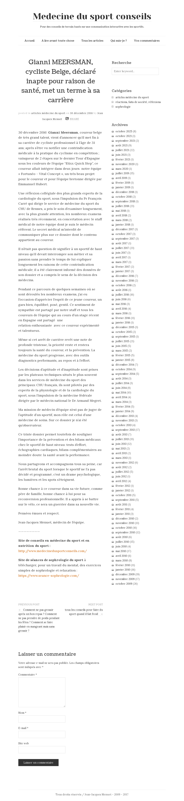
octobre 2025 (124, 131)
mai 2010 (121, 551)
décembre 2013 (125, 416)
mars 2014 (122, 402)
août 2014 (122, 378)
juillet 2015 (122, 341)
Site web (23, 743)
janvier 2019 (123, 187)
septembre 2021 (125, 140)
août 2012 (122, 467)
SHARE (74, 119)
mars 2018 (122, 220)
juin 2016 (121, 299)
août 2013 (121, 434)
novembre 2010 (125, 523)
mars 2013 (122, 458)
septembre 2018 (125, 201)
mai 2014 (121, 392)
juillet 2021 (122, 150)
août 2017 (122, 243)
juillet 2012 (122, 471)
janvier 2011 (123, 514)
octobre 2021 (124, 136)
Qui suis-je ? (119, 40)
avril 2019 (121, 178)
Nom (22, 712)
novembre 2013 (125, 420)
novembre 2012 (125, 462)
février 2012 (123, 485)
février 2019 (123, 182)
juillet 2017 (122, 248)
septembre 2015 (125, 336)
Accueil (29, 40)
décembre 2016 (125, 276)
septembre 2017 (125, 238)
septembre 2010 (125, 532)
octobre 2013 (124, 425)
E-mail (23, 728)
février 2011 (123, 509)
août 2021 (122, 145)
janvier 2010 (123, 569)
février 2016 (123, 318)
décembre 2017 (125, 229)
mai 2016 (121, 304)
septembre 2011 (125, 499)
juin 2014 (121, 388)
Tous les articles (92, 40)
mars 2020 (122, 168)
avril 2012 (121, 481)
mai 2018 (121, 210)
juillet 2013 (122, 439)
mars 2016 (122, 313)
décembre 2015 (125, 327)
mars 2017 (122, 262)
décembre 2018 (125, 192)
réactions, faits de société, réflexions (138, 102)
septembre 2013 (125, 429)
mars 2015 (122, 350)
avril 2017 (121, 257)
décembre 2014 (125, 364)
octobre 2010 (124, 527)
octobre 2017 (124, 234)
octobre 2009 (124, 583)
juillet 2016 (122, 294)
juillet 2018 (122, 206)
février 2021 (123, 159)
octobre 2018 (124, 196)
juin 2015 (121, 346)
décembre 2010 (125, 518)
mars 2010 (122, 560)
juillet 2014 (122, 383)
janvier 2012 (123, 490)
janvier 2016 (123, 322)
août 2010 (122, 537)
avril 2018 (121, 215)
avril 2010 (121, 555)
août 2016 (122, 290)
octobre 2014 (124, 369)
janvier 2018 (123, 224)
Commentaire (27, 674)
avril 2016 (121, 308)
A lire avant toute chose (58, 40)
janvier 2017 (123, 271)
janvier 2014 (123, 411)
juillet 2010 (122, 541)
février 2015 (123, 355)
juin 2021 (121, 154)
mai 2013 (121, 448)
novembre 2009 (125, 579)
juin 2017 (121, 252)
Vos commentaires (147, 40)
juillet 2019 (122, 173)
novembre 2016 (125, 280)
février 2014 (123, 406)
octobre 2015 (124, 332)
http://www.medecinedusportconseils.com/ (52, 551)
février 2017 (123, 266)
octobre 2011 (123, 495)
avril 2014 (121, 397)
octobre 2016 (124, 285)
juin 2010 (121, 546)
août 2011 (121, 504)
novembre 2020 (125, 164)
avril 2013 (121, 453)
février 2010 (123, 565)
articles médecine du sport (48, 113)
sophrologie (123, 106)
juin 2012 (121, 476)
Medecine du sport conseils (92, 16)
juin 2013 (121, 444)
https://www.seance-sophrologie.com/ (48, 575)
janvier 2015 (123, 360)
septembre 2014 (125, 373)
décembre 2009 (125, 574)
